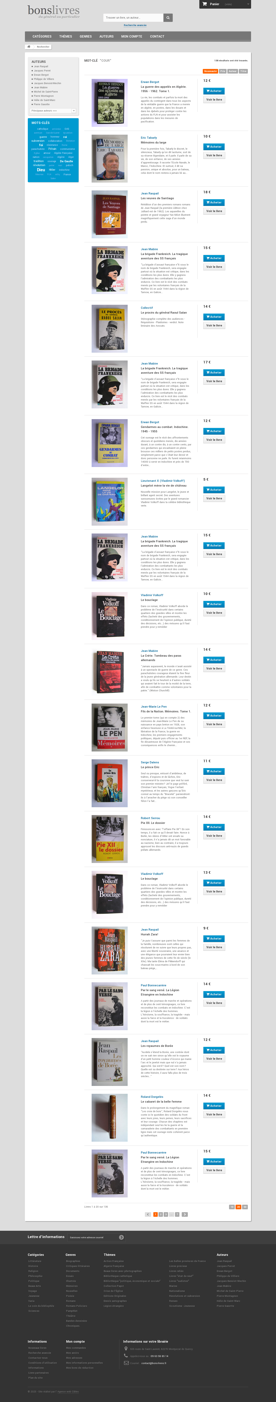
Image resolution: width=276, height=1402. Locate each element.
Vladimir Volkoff (152, 595)
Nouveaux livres (37, 1348)
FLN (49, 174)
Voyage (32, 1291)
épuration (67, 132)
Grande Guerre (52, 132)
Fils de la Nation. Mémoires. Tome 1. (166, 711)
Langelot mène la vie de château (163, 485)
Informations (36, 1368)
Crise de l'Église (113, 1291)
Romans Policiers (76, 1306)
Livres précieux (178, 1266)
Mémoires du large (153, 142)
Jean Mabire (41, 87)
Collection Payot (114, 1286)
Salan (53, 178)
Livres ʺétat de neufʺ (181, 1276)
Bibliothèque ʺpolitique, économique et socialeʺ (132, 1281)
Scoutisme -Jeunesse (182, 1306)
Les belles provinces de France (187, 1261)
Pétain (52, 149)
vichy (57, 174)
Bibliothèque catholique (118, 1276)
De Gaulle (66, 161)
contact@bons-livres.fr (153, 1363)
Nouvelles (71, 1291)
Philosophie (35, 1276)
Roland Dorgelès (152, 1097)
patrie (51, 165)
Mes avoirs (72, 1353)
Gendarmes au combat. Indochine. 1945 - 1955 (164, 429)
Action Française (114, 1261)
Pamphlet (71, 1311)
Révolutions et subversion (184, 1296)
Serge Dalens (150, 762)
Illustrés (71, 1281)
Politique (33, 1281)
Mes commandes (76, 1348)
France (67, 174)
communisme (67, 149)
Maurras (39, 174)
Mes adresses (74, 1358)
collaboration (55, 141)
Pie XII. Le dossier (153, 823)
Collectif (147, 308)
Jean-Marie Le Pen (154, 707)
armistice (56, 129)
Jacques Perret (42, 70)
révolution (39, 165)
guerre (43, 137)
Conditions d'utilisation (42, 1363)
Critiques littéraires (78, 1266)
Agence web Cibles (68, 1391)
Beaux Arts (34, 1286)
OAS (67, 129)
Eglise (37, 153)
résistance (52, 145)
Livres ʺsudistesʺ (179, 1281)
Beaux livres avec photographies (123, 1271)
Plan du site (35, 1378)
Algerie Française (114, 1266)
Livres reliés (176, 1271)
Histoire (33, 1266)
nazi (60, 165)
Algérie (61, 157)
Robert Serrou (150, 818)
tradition (39, 161)
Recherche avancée (135, 25)
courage (52, 161)
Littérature (34, 1261)
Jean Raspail (41, 66)
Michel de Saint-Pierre (46, 91)
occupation (48, 157)
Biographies (73, 1261)
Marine (173, 1286)
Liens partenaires (38, 1373)
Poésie (70, 1296)
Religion (33, 1271)
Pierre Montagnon (44, 96)
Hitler (52, 170)
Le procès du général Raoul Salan (164, 313)
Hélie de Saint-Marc (44, 100)
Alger (71, 157)
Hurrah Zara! (149, 934)
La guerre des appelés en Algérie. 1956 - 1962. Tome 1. (163, 89)
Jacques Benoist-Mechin (47, 83)
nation (36, 157)
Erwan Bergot (41, 75)
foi (41, 145)
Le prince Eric (150, 767)
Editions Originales (115, 1296)
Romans (71, 1301)
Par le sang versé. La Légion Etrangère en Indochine (160, 992)
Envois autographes (115, 1301)
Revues (173, 1301)
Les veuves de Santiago (157, 198)
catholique (42, 129)
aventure (38, 132)
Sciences (33, 1311)
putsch (69, 165)
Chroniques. (73, 1326)
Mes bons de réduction (79, 1368)
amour (47, 153)
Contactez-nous (38, 1358)
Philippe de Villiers (44, 79)
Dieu (41, 170)
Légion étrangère (114, 1306)
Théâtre (70, 1316)
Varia (31, 1301)
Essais (70, 1276)
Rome (64, 145)
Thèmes (65, 36)
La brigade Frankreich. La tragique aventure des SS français (164, 256)
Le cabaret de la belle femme (161, 1102)
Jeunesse (33, 1296)
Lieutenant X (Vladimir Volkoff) (163, 481)
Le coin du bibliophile (41, 1306)
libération (70, 141)
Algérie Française (63, 153)
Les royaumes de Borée (157, 1046)
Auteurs (106, 36)
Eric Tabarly (149, 138)
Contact (157, 36)
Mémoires (72, 1286)
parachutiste (38, 149)
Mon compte (131, 36)
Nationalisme (177, 1291)
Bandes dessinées (76, 1321)
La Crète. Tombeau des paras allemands (161, 658)
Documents (72, 1271)
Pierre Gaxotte (42, 104)
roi (65, 137)
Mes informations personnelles (84, 1363)
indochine (64, 170)
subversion (37, 141)
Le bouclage (149, 600)
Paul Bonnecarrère (153, 985)
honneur (55, 136)
